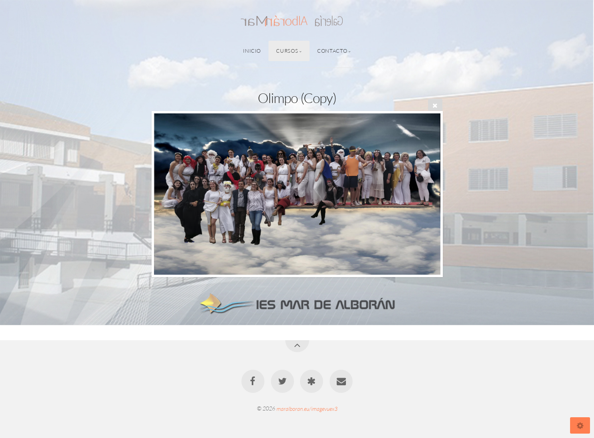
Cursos (287, 51)
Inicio (252, 51)
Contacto (332, 51)
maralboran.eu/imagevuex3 (306, 408)
